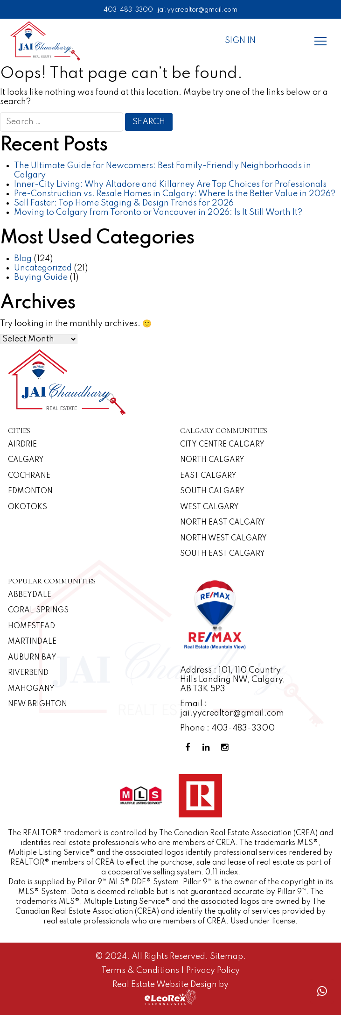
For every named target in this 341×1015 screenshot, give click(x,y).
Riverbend (28, 673)
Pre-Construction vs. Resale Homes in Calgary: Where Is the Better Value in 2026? (174, 194)
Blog (23, 259)
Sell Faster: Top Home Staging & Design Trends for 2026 (124, 203)
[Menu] (320, 40)
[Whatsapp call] (322, 991)
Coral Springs (38, 610)
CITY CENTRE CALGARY (222, 444)
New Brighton (37, 704)
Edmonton (30, 491)
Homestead (31, 626)
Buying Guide (41, 277)
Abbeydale (29, 595)
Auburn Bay (32, 657)
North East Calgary (222, 522)
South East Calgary (222, 554)
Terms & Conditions (141, 970)
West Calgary (209, 507)
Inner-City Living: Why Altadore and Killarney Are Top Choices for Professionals (170, 184)
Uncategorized (43, 268)
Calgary (26, 460)
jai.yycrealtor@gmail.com (197, 10)
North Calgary (212, 460)
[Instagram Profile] (226, 747)
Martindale (32, 642)
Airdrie (22, 444)
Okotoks (27, 507)
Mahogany (31, 689)
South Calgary (212, 491)
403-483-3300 (128, 10)
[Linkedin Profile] (208, 747)
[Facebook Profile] (189, 747)
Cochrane (29, 476)
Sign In (240, 40)
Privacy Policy (213, 970)
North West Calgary (223, 538)
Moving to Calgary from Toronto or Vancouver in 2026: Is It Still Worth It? (158, 212)
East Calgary (208, 476)
